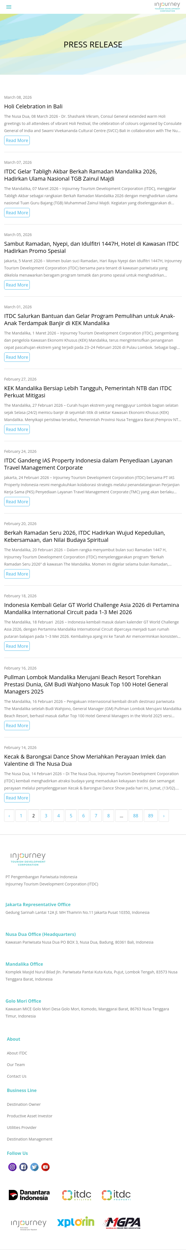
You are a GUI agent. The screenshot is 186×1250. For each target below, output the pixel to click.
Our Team (16, 1064)
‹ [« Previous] (9, 816)
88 (135, 816)
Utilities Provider (22, 1127)
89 (150, 816)
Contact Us (16, 1076)
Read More (17, 140)
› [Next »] (164, 816)
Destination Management (29, 1139)
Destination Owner (24, 1104)
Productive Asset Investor (29, 1115)
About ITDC (17, 1053)
